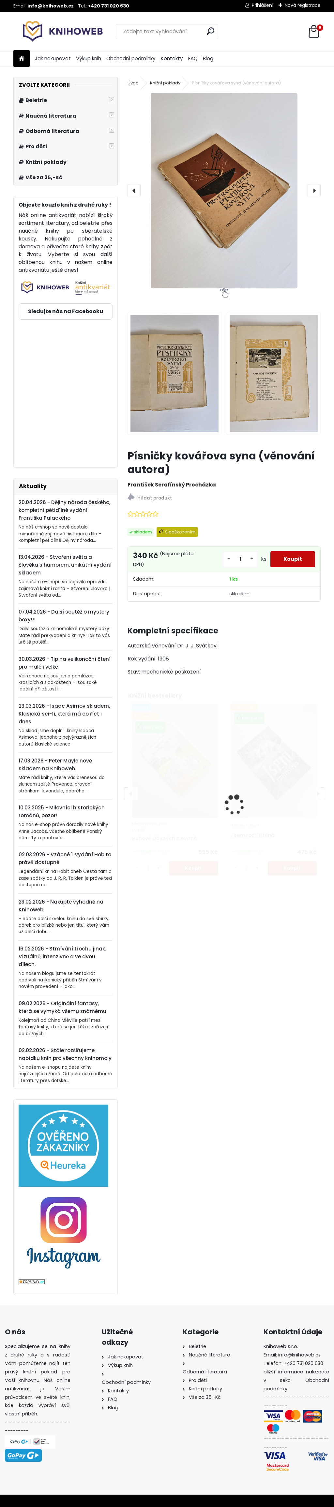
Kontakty (172, 58)
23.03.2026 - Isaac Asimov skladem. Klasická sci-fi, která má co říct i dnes (64, 714)
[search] (210, 31)
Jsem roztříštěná (253, 835)
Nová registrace (303, 5)
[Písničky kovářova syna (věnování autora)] (224, 190)
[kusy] (240, 559)
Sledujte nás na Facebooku (65, 311)
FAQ (193, 58)
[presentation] (134, 190)
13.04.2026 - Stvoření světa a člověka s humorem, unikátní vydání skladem (65, 565)
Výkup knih (88, 58)
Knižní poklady (165, 83)
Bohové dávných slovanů (164, 838)
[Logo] (58, 31)
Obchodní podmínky (131, 58)
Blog (208, 58)
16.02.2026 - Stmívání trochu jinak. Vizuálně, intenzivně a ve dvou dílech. (62, 956)
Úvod (133, 83)
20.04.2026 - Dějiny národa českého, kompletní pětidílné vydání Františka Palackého (64, 510)
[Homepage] (21, 58)
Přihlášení (262, 5)
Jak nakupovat (53, 58)
